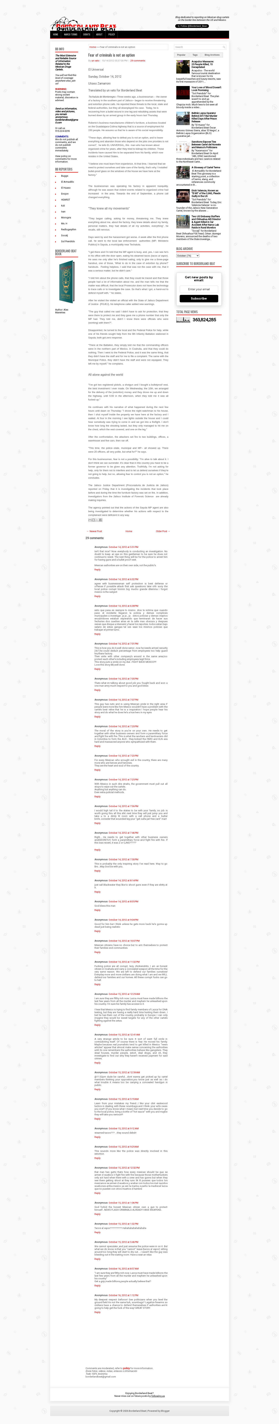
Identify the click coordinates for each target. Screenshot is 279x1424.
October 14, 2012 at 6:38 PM (123, 605)
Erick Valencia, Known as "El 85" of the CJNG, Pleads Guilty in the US (206, 193)
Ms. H (64, 223)
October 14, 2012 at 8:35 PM (123, 901)
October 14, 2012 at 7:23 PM (123, 755)
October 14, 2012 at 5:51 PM (123, 547)
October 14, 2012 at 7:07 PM (123, 699)
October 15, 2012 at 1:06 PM (123, 1202)
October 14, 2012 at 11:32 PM (124, 961)
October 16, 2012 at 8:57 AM (124, 1268)
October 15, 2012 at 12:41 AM (124, 1034)
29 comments (137, 60)
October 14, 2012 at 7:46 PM (123, 832)
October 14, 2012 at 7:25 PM (123, 779)
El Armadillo (67, 181)
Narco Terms (70, 34)
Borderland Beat (137, 1410)
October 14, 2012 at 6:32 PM (123, 579)
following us (158, 1396)
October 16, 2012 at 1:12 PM (123, 1295)
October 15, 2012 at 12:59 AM (124, 1072)
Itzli (63, 205)
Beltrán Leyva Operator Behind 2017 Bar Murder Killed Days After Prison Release (204, 117)
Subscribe (199, 298)
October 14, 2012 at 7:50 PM (123, 859)
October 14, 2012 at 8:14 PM (123, 880)
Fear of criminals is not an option (111, 55)
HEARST (65, 199)
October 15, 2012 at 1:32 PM (123, 1223)
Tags (195, 55)
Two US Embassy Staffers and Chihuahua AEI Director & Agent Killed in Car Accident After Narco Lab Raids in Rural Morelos (206, 222)
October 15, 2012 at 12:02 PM (124, 1167)
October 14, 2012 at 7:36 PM (123, 806)
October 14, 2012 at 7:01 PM (123, 643)
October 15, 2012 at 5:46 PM (123, 1242)
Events (86, 34)
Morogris (66, 217)
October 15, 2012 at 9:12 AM (124, 1128)
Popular (181, 55)
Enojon (65, 193)
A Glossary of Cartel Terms (206, 167)
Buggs (64, 175)
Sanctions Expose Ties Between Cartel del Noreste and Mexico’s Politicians (206, 144)
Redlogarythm (68, 229)
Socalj (64, 235)
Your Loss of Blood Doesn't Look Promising (206, 89)
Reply (97, 569)
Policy (111, 34)
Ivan (63, 211)
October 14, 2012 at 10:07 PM (124, 940)
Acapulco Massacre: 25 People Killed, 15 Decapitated (203, 64)
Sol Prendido (68, 241)
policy (64, 156)
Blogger (165, 1410)
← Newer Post (94, 531)
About (99, 34)
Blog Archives (212, 55)
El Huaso (66, 187)
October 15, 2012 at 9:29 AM (124, 1146)
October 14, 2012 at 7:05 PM (123, 678)
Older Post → (163, 531)
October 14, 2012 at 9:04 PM (123, 919)
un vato (95, 60)
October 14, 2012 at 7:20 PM (123, 726)
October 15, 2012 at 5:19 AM (124, 1099)
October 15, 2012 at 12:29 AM (124, 994)
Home (55, 34)
